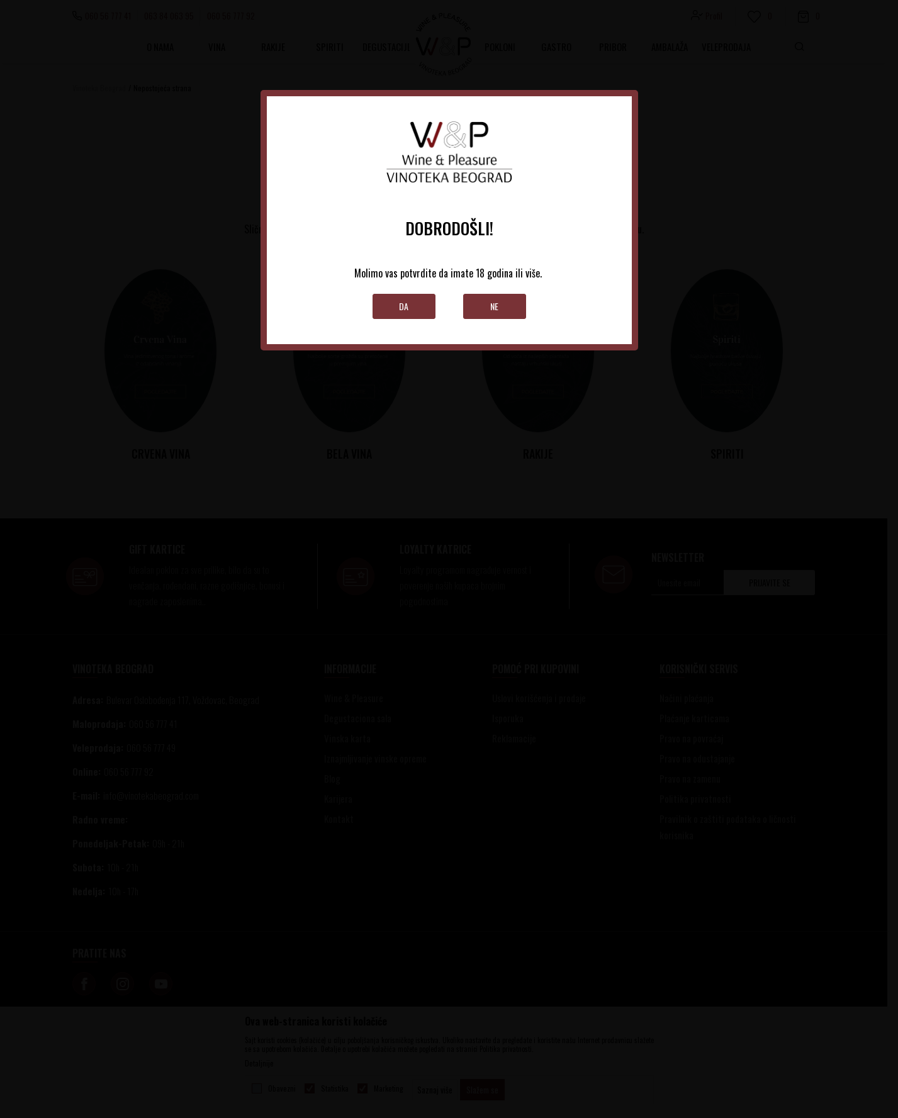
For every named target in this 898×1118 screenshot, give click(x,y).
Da (403, 306)
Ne (494, 306)
